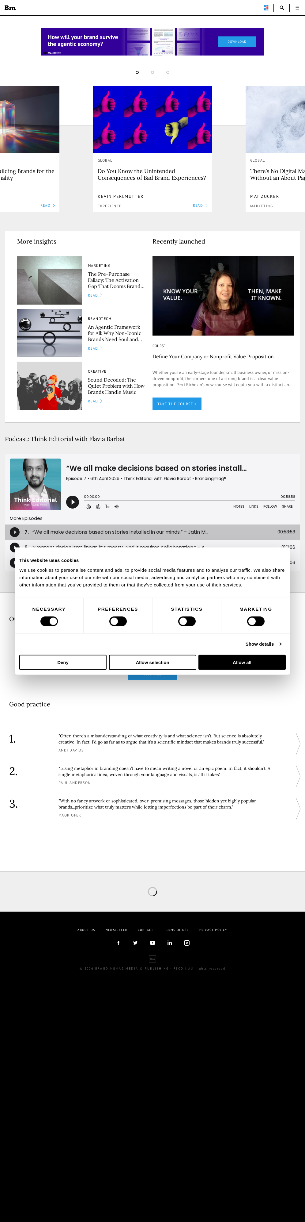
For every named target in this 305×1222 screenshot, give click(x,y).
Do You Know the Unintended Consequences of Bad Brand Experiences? (152, 174)
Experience (109, 206)
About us (86, 930)
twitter (135, 943)
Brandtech (99, 318)
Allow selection (152, 662)
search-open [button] (282, 7)
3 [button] (167, 72)
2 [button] (152, 72)
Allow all (242, 662)
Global (105, 160)
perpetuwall (266, 7)
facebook (118, 943)
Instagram (186, 943)
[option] (152, 149)
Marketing (261, 206)
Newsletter (116, 930)
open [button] (297, 7)
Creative (97, 371)
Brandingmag (10, 7)
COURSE (158, 346)
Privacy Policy (213, 930)
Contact (145, 930)
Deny (63, 662)
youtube (152, 943)
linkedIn (169, 943)
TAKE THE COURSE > (177, 404)
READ (47, 205)
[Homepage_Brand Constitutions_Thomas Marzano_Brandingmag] (152, 42)
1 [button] (137, 72)
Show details (260, 644)
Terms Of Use (176, 930)
